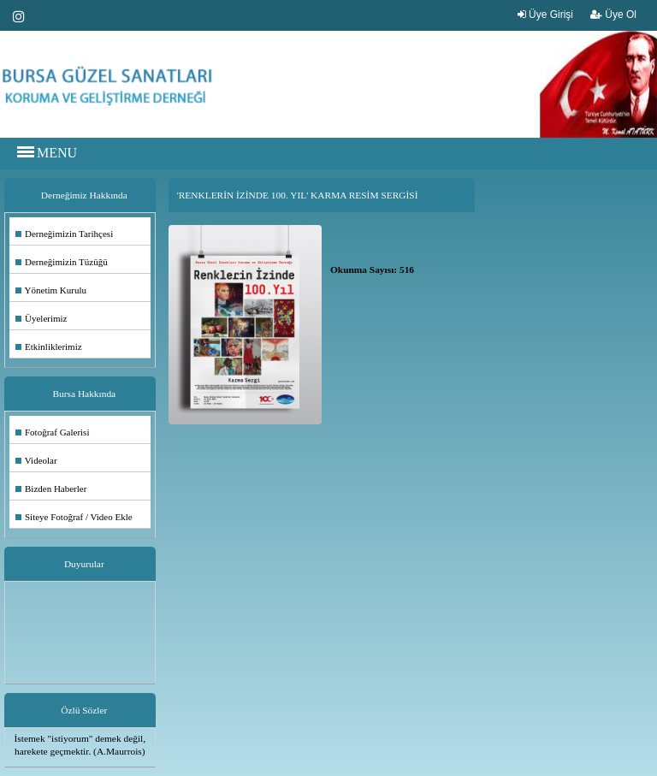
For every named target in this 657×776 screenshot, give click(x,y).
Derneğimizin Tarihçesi (64, 233)
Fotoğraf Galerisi (52, 432)
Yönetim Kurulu (50, 290)
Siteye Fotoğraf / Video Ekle (74, 517)
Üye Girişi (545, 15)
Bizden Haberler (50, 488)
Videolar (36, 460)
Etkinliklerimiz (48, 346)
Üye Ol (613, 15)
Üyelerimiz (41, 318)
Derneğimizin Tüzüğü (61, 262)
